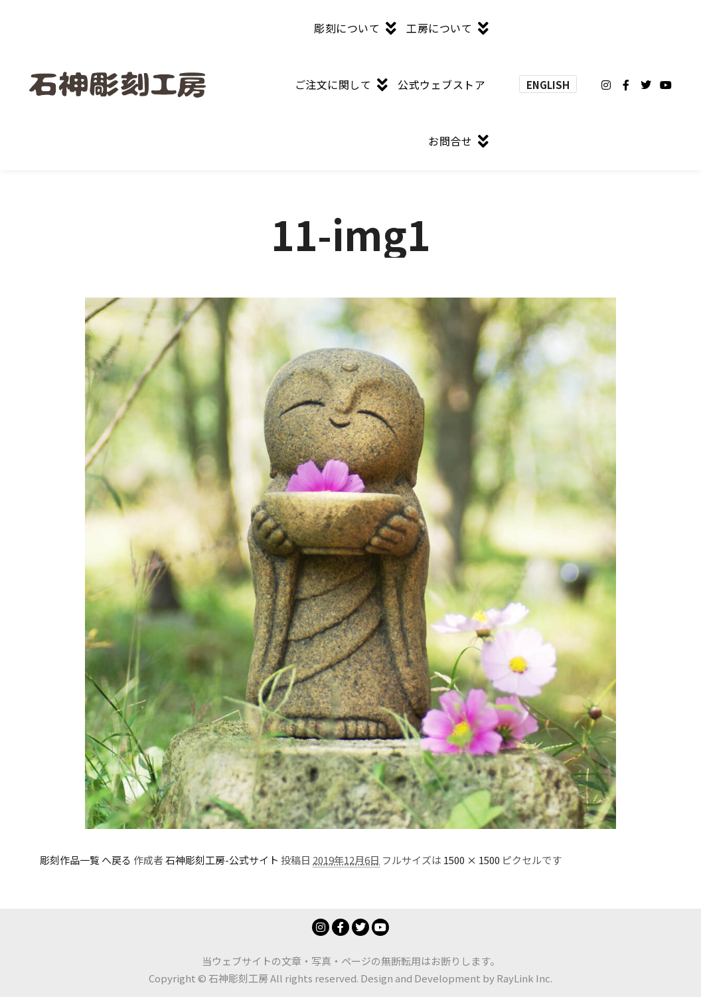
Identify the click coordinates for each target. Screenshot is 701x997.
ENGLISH (548, 85)
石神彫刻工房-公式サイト (222, 860)
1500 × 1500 (471, 860)
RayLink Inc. (524, 978)
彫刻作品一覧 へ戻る (85, 860)
